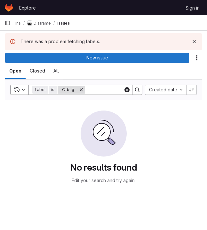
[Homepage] (9, 8)
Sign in (193, 8)
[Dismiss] (194, 41)
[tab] (15, 71)
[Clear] (127, 90)
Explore (27, 8)
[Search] (137, 90)
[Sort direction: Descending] (192, 90)
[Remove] (81, 90)
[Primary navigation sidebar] (8, 23)
